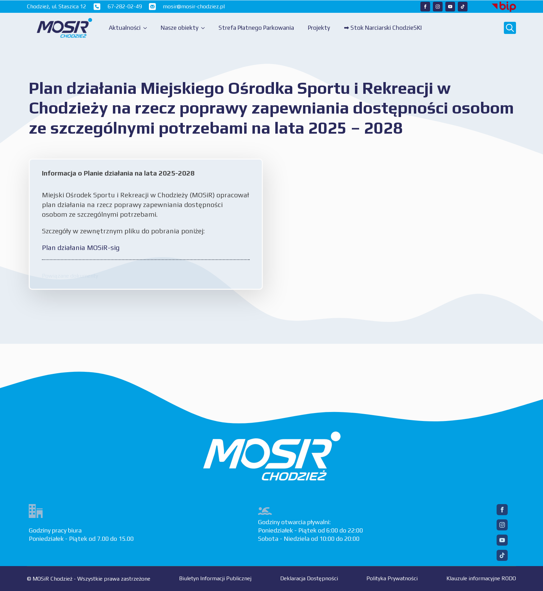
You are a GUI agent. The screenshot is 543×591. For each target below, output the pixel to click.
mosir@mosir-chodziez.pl (194, 6)
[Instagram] (502, 524)
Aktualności (125, 27)
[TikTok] (502, 555)
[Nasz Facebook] (425, 6)
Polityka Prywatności (392, 578)
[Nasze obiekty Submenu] (205, 28)
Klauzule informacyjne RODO (481, 578)
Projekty (319, 27)
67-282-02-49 (125, 6)
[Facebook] (502, 509)
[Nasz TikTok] (463, 6)
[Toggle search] (510, 28)
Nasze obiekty (179, 27)
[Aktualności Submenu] (147, 28)
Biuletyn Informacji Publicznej (215, 578)
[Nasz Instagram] (438, 6)
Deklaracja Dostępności (309, 578)
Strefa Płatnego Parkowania (256, 27)
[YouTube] (502, 540)
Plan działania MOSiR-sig (80, 247)
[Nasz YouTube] (450, 6)
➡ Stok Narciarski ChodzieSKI (383, 27)
